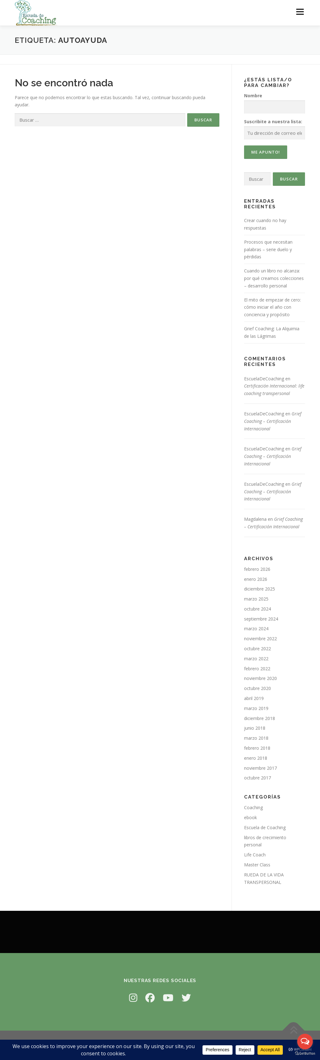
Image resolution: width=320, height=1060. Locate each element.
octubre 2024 (257, 609)
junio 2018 (254, 728)
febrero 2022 (257, 669)
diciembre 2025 (259, 589)
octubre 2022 (257, 649)
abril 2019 (254, 698)
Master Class (257, 865)
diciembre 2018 (259, 718)
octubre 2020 (257, 688)
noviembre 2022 (260, 639)
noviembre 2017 (260, 768)
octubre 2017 (257, 778)
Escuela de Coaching (265, 827)
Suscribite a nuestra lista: (273, 121)
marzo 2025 (256, 599)
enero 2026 (255, 579)
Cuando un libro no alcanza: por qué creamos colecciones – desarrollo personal (274, 278)
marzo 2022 (256, 659)
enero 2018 (255, 758)
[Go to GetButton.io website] (305, 1054)
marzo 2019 (256, 708)
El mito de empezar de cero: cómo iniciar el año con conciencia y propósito (272, 307)
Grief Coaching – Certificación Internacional (272, 421)
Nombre (253, 96)
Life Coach (255, 855)
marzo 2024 (256, 628)
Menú (299, 12)
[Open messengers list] (305, 1041)
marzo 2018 (256, 738)
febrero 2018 (257, 748)
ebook (250, 817)
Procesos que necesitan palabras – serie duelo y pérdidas (268, 249)
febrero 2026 (257, 569)
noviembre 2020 (260, 678)
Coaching (253, 807)
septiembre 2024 (261, 619)
